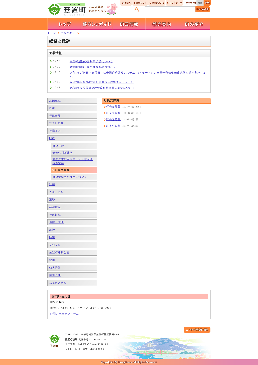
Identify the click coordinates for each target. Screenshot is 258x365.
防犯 (52, 237)
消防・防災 (56, 222)
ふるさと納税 (58, 282)
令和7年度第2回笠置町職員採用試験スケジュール (102, 82)
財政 (52, 138)
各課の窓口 (68, 33)
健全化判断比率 (62, 152)
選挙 (52, 199)
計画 (52, 184)
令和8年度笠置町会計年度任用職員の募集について (102, 87)
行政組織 (55, 214)
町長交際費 (113, 106)
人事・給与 (56, 192)
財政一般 (58, 145)
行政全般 (55, 115)
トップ (51, 33)
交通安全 (55, 245)
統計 (52, 229)
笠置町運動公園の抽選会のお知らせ (94, 67)
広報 (52, 108)
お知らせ (55, 100)
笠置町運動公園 (59, 252)
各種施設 (55, 207)
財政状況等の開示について (69, 176)
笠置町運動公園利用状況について (91, 61)
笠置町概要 (56, 123)
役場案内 (55, 130)
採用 (52, 260)
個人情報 (55, 267)
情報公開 (55, 275)
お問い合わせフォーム (64, 313)
